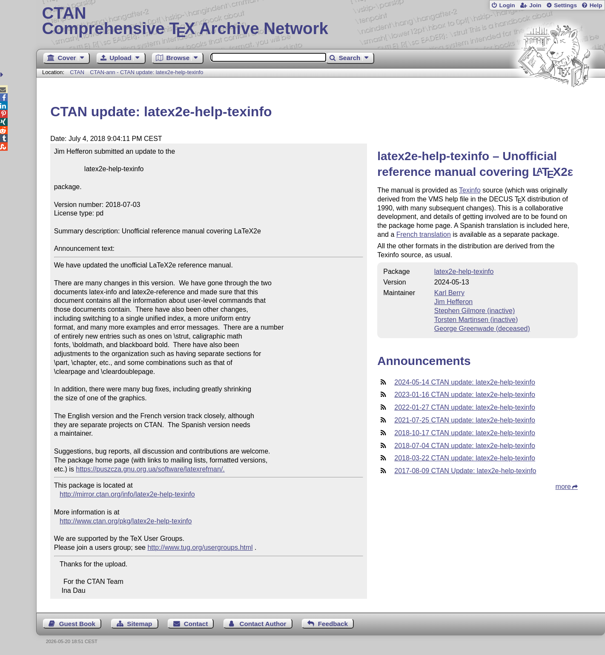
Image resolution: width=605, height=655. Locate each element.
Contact (196, 623)
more (563, 486)
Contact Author (263, 623)
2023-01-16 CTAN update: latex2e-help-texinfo (464, 394)
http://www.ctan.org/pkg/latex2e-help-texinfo (126, 521)
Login (507, 5)
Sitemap (139, 623)
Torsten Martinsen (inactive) (476, 319)
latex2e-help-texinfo (464, 271)
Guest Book (77, 623)
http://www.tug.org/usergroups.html (199, 547)
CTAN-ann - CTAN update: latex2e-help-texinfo (146, 72)
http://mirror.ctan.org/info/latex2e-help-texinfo (127, 494)
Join (535, 5)
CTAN (77, 72)
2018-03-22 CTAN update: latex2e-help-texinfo (464, 458)
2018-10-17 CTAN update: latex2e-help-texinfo (464, 433)
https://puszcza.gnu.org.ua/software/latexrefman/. (150, 469)
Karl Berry (449, 292)
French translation (423, 234)
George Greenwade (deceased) (482, 328)
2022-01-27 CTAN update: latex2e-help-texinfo (464, 407)
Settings (565, 5)
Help (596, 5)
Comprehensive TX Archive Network (320, 21)
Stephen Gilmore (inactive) (474, 310)
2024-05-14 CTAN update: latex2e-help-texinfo (464, 382)
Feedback (333, 623)
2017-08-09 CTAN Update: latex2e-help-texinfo (465, 470)
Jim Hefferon (453, 301)
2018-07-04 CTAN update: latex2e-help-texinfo (464, 445)
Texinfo (470, 190)
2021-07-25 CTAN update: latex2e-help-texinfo (464, 420)
